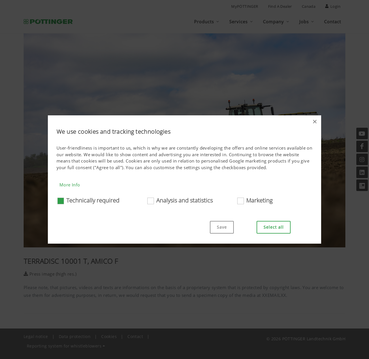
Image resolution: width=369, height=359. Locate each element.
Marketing (259, 200)
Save (222, 227)
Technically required (92, 200)
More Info (69, 185)
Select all (273, 227)
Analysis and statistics (184, 200)
